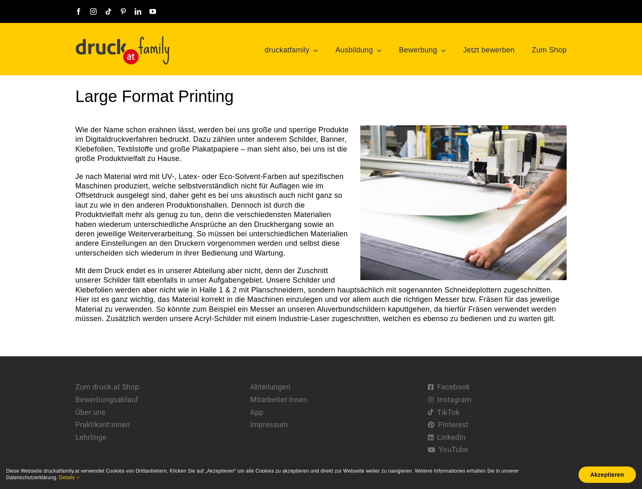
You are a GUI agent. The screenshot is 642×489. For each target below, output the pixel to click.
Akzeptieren (607, 474)
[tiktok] (108, 11)
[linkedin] (138, 11)
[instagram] (93, 11)
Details (69, 477)
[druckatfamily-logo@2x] (122, 39)
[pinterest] (123, 11)
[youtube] (152, 11)
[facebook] (78, 11)
